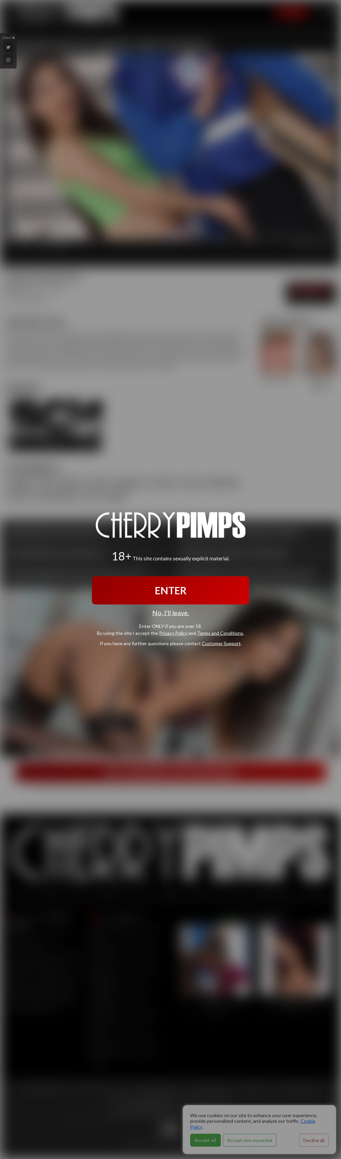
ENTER (170, 590)
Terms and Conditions (220, 633)
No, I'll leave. (170, 613)
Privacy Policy (173, 633)
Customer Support (221, 643)
